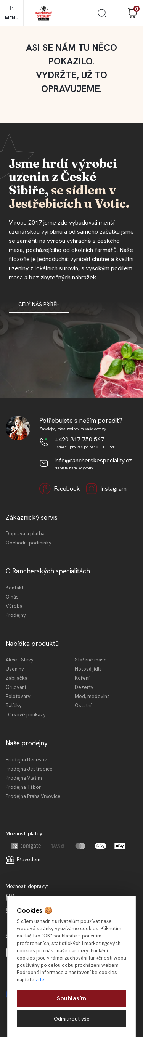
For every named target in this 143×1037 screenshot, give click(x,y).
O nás (12, 597)
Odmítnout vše (72, 1018)
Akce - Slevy (20, 660)
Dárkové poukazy (26, 714)
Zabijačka (16, 678)
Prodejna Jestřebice (29, 769)
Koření (82, 678)
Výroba (14, 606)
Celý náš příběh (39, 304)
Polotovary (18, 696)
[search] (101, 15)
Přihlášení (117, 13)
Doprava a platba (25, 533)
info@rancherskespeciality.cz (93, 460)
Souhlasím (71, 998)
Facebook (59, 488)
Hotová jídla (88, 669)
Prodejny (16, 615)
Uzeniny (15, 669)
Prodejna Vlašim (24, 778)
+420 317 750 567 (79, 439)
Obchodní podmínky (28, 542)
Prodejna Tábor (23, 787)
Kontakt (15, 587)
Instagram (106, 488)
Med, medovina (92, 696)
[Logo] (44, 13)
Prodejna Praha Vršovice (33, 796)
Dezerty (84, 687)
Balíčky (14, 705)
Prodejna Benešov (26, 759)
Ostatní (83, 705)
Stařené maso (91, 660)
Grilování (16, 687)
